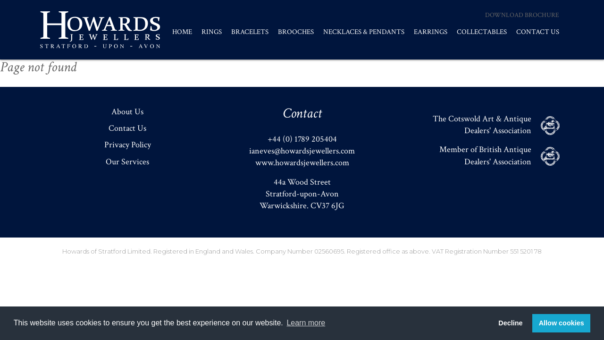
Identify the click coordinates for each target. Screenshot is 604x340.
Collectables (482, 31)
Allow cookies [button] (561, 323)
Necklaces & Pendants (363, 31)
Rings (211, 31)
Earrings (430, 31)
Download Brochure (522, 15)
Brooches (296, 31)
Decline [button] (510, 323)
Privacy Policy (127, 144)
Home (182, 31)
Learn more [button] (305, 323)
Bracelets (249, 31)
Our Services (127, 161)
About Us (127, 111)
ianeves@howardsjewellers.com (302, 150)
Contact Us (537, 31)
